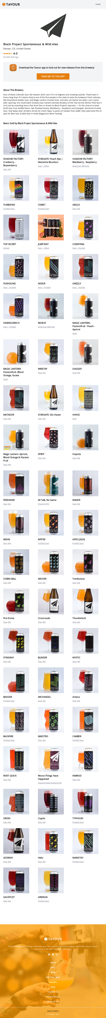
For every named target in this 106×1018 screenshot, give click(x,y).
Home (98, 4)
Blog (53, 972)
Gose (74, 333)
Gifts (53, 967)
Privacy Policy (53, 996)
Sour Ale (7, 169)
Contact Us (53, 992)
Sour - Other (43, 166)
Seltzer (6, 248)
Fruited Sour (9, 208)
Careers (53, 982)
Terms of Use (52, 1001)
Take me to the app (53, 76)
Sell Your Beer (53, 977)
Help (53, 987)
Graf (74, 418)
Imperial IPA (43, 504)
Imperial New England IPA (50, 783)
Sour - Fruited (78, 248)
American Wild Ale (80, 166)
